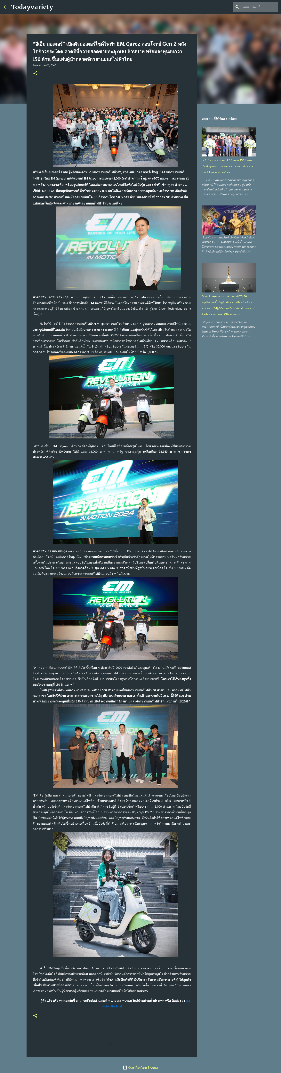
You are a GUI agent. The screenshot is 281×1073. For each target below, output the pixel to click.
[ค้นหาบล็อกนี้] (257, 7)
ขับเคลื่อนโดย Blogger (140, 1067)
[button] (35, 73)
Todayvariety (32, 7)
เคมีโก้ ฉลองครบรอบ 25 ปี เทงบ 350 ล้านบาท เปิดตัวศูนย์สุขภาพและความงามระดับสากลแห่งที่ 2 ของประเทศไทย (228, 166)
